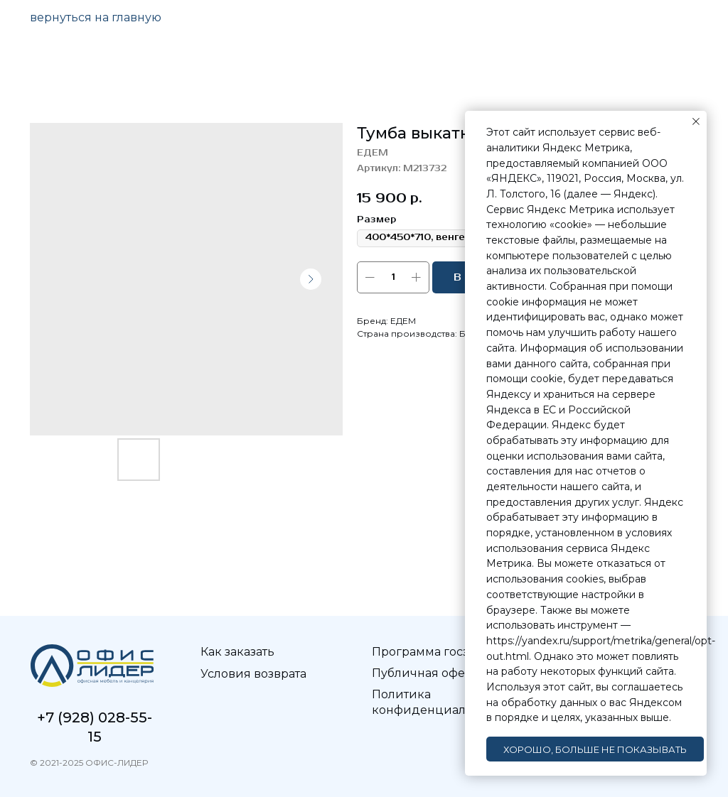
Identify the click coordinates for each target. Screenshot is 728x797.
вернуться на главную (95, 17)
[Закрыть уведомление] (696, 121)
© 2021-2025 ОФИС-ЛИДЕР (89, 762)
